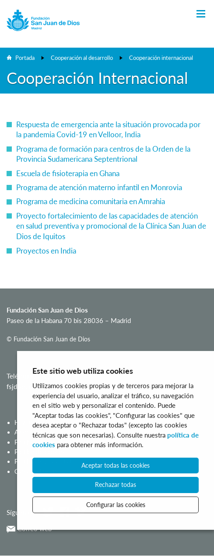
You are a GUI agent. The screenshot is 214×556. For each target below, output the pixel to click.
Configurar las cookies (115, 504)
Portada (25, 57)
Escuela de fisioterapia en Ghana (67, 173)
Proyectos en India (46, 250)
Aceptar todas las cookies (115, 465)
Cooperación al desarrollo (82, 57)
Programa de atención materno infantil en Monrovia (99, 187)
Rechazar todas (115, 484)
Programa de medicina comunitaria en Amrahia (90, 201)
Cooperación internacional (161, 57)
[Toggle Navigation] (201, 14)
